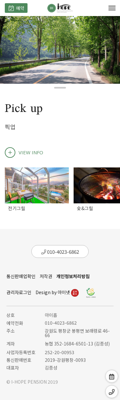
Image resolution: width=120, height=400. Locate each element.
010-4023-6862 (60, 251)
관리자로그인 (18, 292)
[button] (60, 88)
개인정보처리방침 (73, 276)
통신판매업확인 (21, 276)
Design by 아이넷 (57, 292)
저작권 (46, 276)
